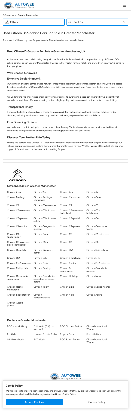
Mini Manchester (16, 339)
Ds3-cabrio (8, 15)
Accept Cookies (34, 402)
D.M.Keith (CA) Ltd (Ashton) (43, 328)
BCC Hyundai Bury (17, 326)
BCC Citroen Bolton (71, 326)
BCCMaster (40, 339)
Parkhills (11, 334)
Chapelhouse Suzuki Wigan (97, 328)
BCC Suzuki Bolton (70, 339)
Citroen (14, 192)
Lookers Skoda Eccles (45, 334)
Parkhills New (93, 334)
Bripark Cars (67, 334)
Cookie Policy (96, 402)
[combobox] (97, 22)
